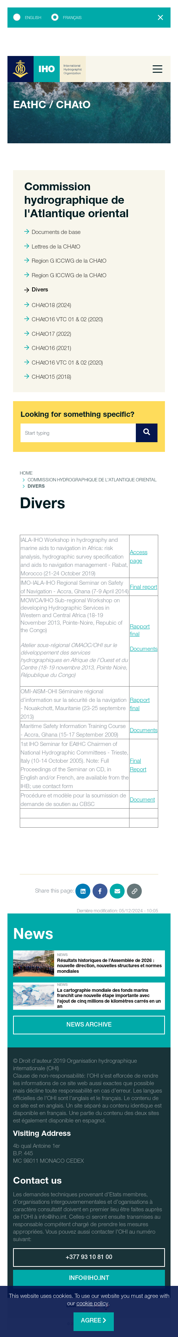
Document (142, 799)
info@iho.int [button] (89, 1279)
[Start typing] (78, 433)
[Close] (160, 17)
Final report (143, 586)
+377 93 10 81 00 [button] (89, 1258)
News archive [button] (89, 1025)
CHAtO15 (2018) (47, 376)
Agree (93, 1320)
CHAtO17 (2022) (47, 333)
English (33, 17)
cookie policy (92, 1303)
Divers (36, 290)
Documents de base (52, 231)
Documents (143, 648)
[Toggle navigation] (157, 69)
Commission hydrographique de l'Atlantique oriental (92, 479)
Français (72, 17)
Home (26, 473)
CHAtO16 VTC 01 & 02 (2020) (63, 319)
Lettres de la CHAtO (52, 246)
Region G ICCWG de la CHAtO (65, 260)
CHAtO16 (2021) (47, 347)
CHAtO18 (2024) (47, 305)
